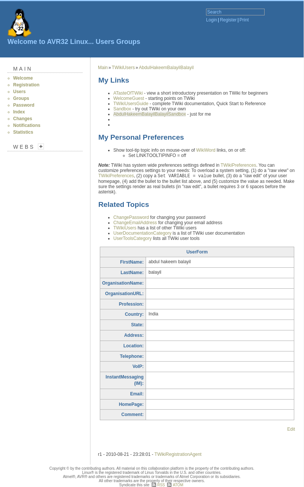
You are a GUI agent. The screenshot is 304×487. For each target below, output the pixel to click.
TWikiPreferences (238, 165)
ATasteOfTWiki (128, 93)
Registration (26, 84)
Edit (291, 429)
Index (19, 112)
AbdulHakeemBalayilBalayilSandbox (149, 114)
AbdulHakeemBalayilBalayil (166, 67)
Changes (22, 118)
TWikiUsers (123, 67)
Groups (128, 41)
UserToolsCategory (132, 238)
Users (105, 41)
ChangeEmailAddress (135, 222)
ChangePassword (131, 217)
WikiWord (205, 150)
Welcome (23, 78)
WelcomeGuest (128, 98)
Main (23, 69)
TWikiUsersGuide (130, 103)
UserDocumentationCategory (142, 233)
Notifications (27, 125)
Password (24, 105)
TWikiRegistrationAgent (178, 454)
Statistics (23, 132)
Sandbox (122, 109)
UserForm (197, 252)
